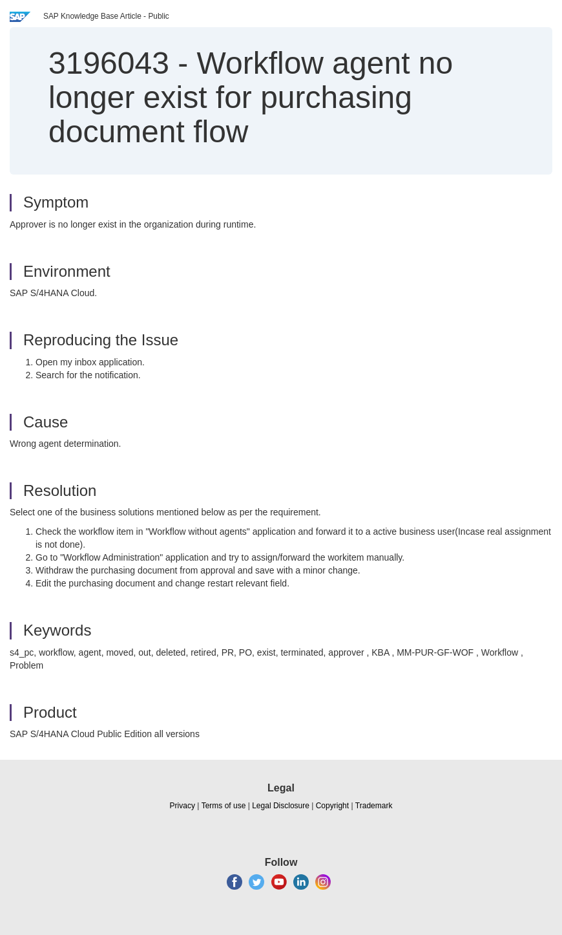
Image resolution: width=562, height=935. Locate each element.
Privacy (182, 805)
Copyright (332, 805)
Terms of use (224, 805)
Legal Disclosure (280, 805)
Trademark (374, 805)
